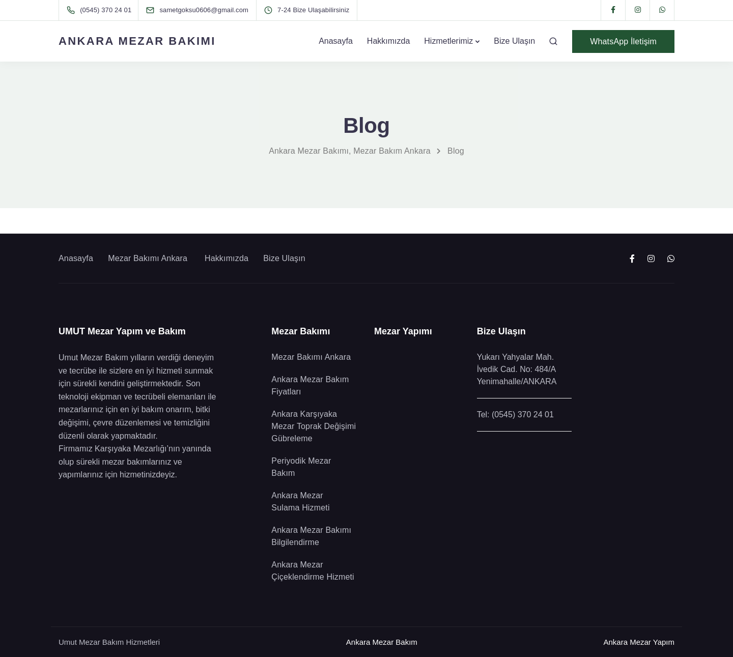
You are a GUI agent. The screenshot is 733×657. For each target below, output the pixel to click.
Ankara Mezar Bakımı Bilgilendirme (311, 536)
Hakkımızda (388, 41)
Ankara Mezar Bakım (381, 642)
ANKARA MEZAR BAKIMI (137, 41)
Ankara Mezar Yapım (638, 642)
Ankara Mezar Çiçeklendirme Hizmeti (313, 570)
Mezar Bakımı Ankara (149, 258)
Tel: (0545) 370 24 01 (515, 414)
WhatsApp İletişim (623, 41)
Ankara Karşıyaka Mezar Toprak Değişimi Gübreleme (313, 426)
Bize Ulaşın (514, 41)
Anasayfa (336, 41)
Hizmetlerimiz (448, 41)
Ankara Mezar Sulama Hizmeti (300, 501)
